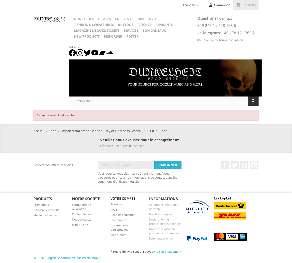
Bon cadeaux (154, 30)
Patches (144, 24)
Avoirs (115, 209)
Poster (132, 36)
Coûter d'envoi (81, 214)
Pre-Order (113, 36)
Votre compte (123, 198)
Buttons (125, 24)
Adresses (117, 204)
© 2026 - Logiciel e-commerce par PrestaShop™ (66, 258)
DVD (152, 19)
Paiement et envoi (161, 238)
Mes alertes (118, 235)
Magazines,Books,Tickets (96, 30)
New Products (87, 36)
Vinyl (128, 19)
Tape (141, 19)
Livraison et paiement (166, 251)
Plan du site (80, 225)
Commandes (119, 220)
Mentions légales (160, 214)
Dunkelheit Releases (92, 19)
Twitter (235, 165)
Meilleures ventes (45, 215)
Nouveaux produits (46, 210)
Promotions (41, 205)
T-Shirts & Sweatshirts (94, 24)
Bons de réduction (123, 215)
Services (130, 30)
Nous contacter (82, 219)
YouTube (244, 165)
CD (117, 19)
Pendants (164, 24)
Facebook (225, 165)
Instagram (254, 165)
